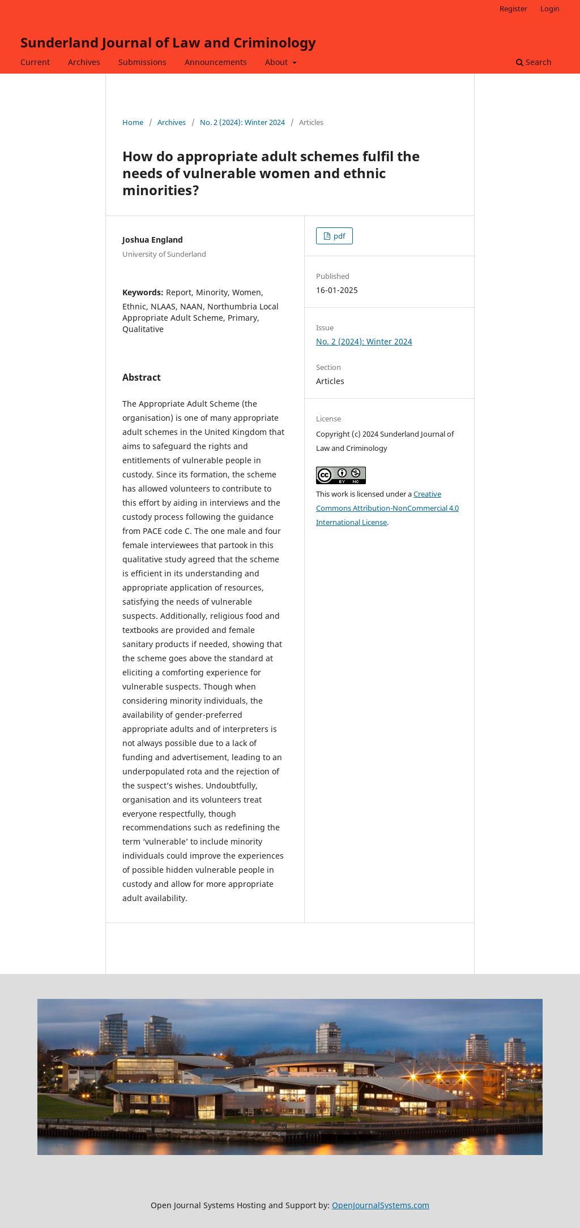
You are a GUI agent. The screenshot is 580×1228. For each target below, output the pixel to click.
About (277, 62)
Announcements (216, 62)
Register (513, 8)
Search (534, 62)
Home (132, 122)
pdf (338, 236)
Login (550, 8)
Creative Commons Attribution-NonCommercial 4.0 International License (387, 508)
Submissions (142, 62)
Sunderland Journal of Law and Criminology (168, 42)
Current (35, 62)
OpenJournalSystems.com (380, 1205)
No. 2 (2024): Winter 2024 (242, 122)
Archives (84, 62)
